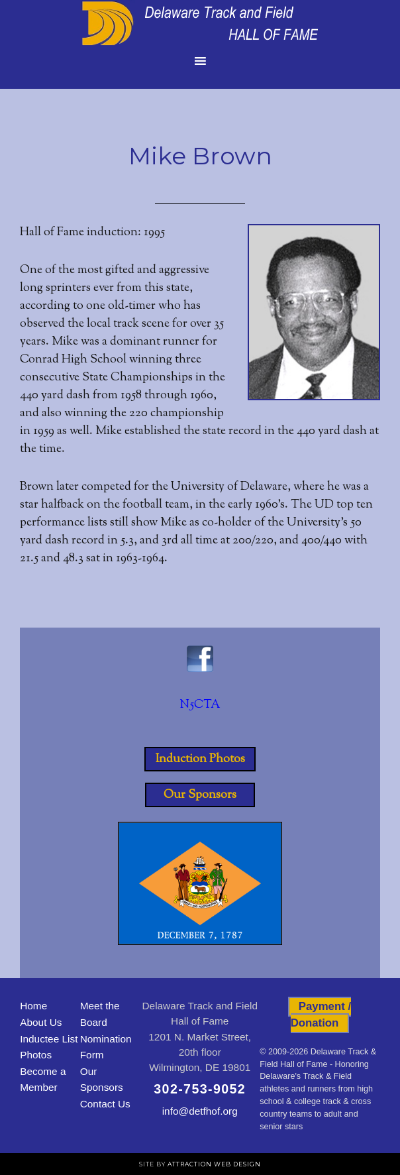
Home (33, 1005)
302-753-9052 (200, 1089)
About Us (41, 1022)
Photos (36, 1054)
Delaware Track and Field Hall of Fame (200, 23)
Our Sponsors (200, 794)
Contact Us (105, 1103)
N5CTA (200, 705)
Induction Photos (200, 758)
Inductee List (48, 1038)
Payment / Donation (321, 1014)
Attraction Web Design (214, 1164)
